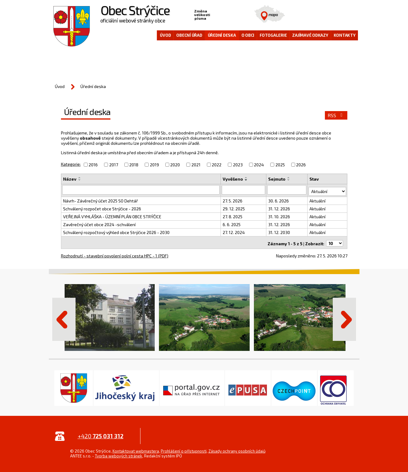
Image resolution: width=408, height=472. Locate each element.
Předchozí (64, 316)
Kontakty (345, 35)
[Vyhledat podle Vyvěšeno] (244, 189)
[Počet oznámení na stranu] (334, 240)
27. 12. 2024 (234, 230)
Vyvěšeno (233, 179)
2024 (259, 164)
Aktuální (318, 199)
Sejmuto (277, 179)
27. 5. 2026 (233, 199)
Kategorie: (71, 164)
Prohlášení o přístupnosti (184, 448)
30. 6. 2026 (278, 199)
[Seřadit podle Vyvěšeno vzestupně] (246, 177)
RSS (336, 115)
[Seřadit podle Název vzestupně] (79, 177)
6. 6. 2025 (232, 223)
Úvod (165, 35)
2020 (175, 164)
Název (69, 179)
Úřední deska (222, 35)
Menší (215, 14)
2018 (133, 164)
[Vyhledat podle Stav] (327, 189)
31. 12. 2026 (279, 207)
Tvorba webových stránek (118, 452)
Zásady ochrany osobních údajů (236, 448)
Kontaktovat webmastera (136, 448)
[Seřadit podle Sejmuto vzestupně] (289, 177)
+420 (100, 433)
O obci (248, 35)
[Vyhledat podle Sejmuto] (287, 189)
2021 (196, 164)
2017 (113, 164)
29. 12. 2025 (234, 207)
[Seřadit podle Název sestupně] (79, 180)
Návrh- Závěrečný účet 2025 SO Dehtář (100, 199)
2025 (280, 164)
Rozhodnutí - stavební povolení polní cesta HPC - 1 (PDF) (114, 252)
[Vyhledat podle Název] (141, 189)
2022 (216, 164)
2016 (93, 164)
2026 (301, 164)
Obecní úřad (189, 35)
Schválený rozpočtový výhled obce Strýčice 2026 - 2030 (116, 230)
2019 (154, 164)
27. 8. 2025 (233, 215)
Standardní (224, 14)
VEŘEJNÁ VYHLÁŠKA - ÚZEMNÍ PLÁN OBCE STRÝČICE (112, 215)
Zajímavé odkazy (310, 35)
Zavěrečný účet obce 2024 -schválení (99, 223)
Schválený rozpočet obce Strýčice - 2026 (102, 207)
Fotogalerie (273, 35)
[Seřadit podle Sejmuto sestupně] (289, 180)
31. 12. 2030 (279, 230)
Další (344, 316)
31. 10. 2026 (279, 215)
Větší (234, 14)
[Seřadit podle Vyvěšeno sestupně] (246, 180)
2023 (238, 164)
